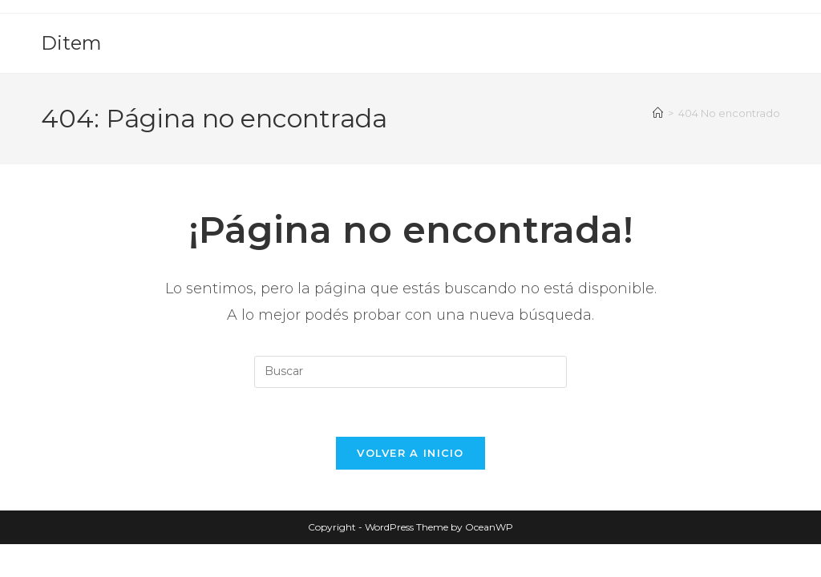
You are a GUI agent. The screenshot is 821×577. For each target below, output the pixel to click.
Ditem (71, 42)
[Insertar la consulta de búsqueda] (410, 372)
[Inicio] (658, 113)
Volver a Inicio (410, 452)
